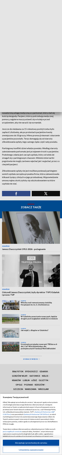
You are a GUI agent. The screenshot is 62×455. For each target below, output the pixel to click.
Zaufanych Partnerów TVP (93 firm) (36, 414)
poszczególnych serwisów (12, 431)
